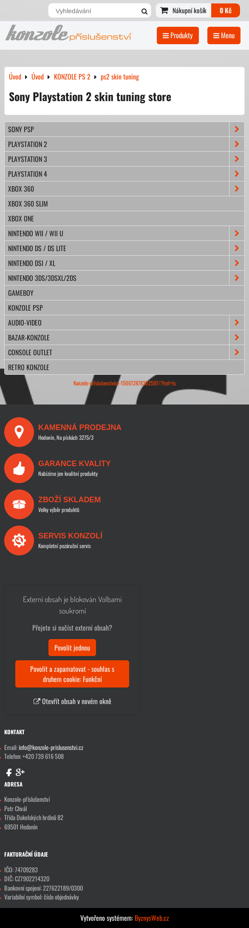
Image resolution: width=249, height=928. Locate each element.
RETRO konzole (28, 367)
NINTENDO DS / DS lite (126, 248)
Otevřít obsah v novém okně (72, 701)
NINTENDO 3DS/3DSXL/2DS (126, 278)
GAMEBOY (21, 293)
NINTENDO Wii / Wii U (126, 233)
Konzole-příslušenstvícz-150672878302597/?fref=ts (125, 383)
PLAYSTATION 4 (126, 174)
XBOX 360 (126, 188)
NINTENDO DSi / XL (126, 263)
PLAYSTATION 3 (126, 159)
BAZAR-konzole (126, 337)
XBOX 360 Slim (28, 203)
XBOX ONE (21, 218)
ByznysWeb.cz (152, 918)
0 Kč (226, 10)
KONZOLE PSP (25, 308)
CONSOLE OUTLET (126, 352)
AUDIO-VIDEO (126, 322)
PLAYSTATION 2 (126, 144)
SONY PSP (126, 129)
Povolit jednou (72, 647)
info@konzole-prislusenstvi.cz (51, 747)
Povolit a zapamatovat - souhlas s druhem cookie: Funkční (72, 674)
